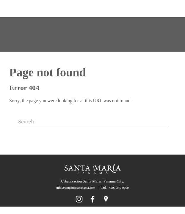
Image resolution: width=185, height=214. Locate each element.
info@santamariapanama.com (75, 187)
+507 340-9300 (119, 187)
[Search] (92, 122)
